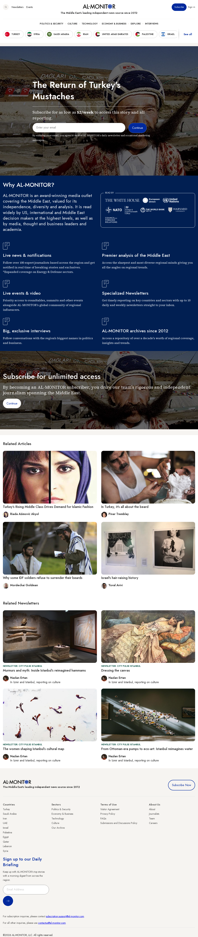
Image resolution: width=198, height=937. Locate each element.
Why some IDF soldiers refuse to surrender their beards (42, 578)
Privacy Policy (107, 814)
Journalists (154, 814)
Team (152, 818)
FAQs (103, 818)
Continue (12, 403)
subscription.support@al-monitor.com (65, 916)
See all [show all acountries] (188, 34)
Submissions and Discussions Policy (118, 823)
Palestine (7, 832)
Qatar (6, 841)
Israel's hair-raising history (119, 578)
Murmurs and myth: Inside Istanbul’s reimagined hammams (44, 670)
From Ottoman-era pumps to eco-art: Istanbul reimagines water (147, 749)
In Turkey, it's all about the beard (124, 506)
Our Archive (58, 828)
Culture (72, 24)
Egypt (6, 837)
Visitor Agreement (109, 809)
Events (29, 7)
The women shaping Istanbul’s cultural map (33, 749)
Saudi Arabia (10, 814)
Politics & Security (51, 24)
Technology (89, 24)
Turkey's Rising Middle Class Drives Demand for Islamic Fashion (48, 506)
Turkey (6, 809)
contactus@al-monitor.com (52, 923)
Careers (153, 823)
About (152, 809)
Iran (5, 818)
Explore (136, 24)
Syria (5, 851)
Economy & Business (114, 24)
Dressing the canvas (115, 670)
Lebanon (7, 846)
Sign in (191, 7)
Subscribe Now (181, 785)
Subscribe (179, 7)
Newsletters (17, 7)
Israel (5, 828)
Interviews (151, 24)
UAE (5, 823)
